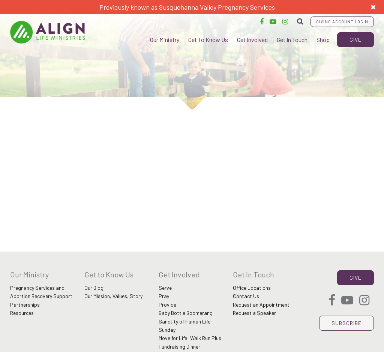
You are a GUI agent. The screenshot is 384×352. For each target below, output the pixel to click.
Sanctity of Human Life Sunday (184, 325)
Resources (22, 313)
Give (356, 39)
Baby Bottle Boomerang (186, 313)
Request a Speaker (254, 313)
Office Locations (252, 288)
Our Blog (94, 288)
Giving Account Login (342, 21)
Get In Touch (292, 39)
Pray (164, 296)
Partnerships (25, 304)
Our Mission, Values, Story (113, 296)
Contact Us (246, 296)
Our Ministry (164, 39)
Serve (165, 288)
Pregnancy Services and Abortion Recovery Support (41, 292)
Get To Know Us (208, 39)
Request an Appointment (261, 304)
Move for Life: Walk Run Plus (190, 338)
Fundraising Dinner (179, 346)
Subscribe (347, 323)
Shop (323, 39)
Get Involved (252, 39)
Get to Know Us (109, 274)
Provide (167, 304)
